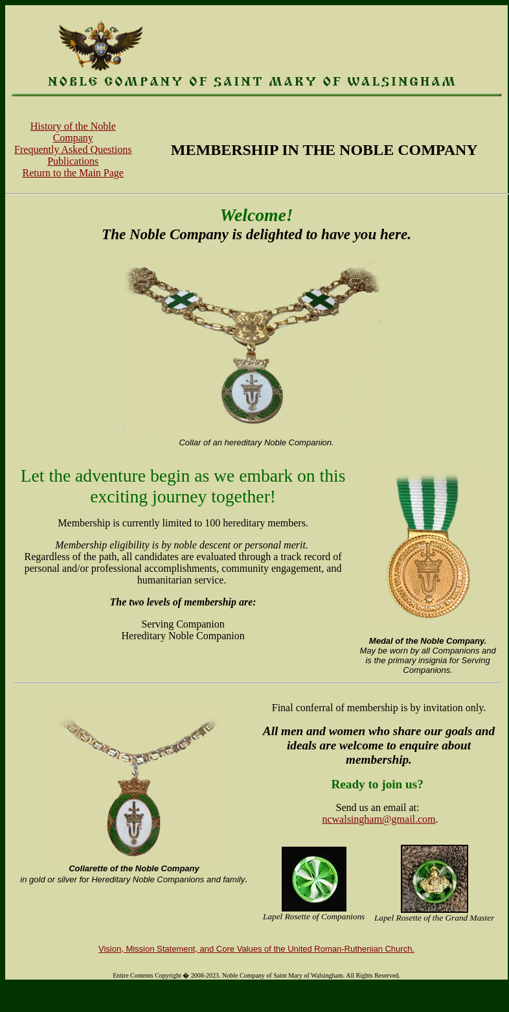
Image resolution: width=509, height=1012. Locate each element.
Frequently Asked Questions (72, 149)
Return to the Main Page (73, 172)
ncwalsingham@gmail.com (378, 819)
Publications (72, 161)
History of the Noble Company (73, 132)
